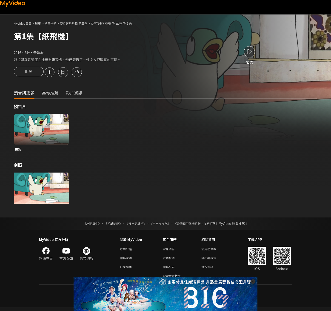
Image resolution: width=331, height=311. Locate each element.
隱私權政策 (212, 259)
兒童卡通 (55, 23)
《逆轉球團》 (110, 224)
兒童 (41, 23)
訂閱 (29, 73)
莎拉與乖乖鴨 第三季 (81, 23)
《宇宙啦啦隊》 (160, 224)
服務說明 (127, 259)
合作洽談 (211, 269)
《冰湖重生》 (88, 224)
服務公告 (170, 269)
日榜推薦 (127, 269)
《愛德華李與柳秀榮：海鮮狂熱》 (199, 224)
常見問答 (170, 250)
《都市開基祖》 (134, 224)
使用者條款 (212, 250)
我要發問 (170, 259)
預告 (18, 149)
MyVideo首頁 (24, 23)
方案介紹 (127, 250)
